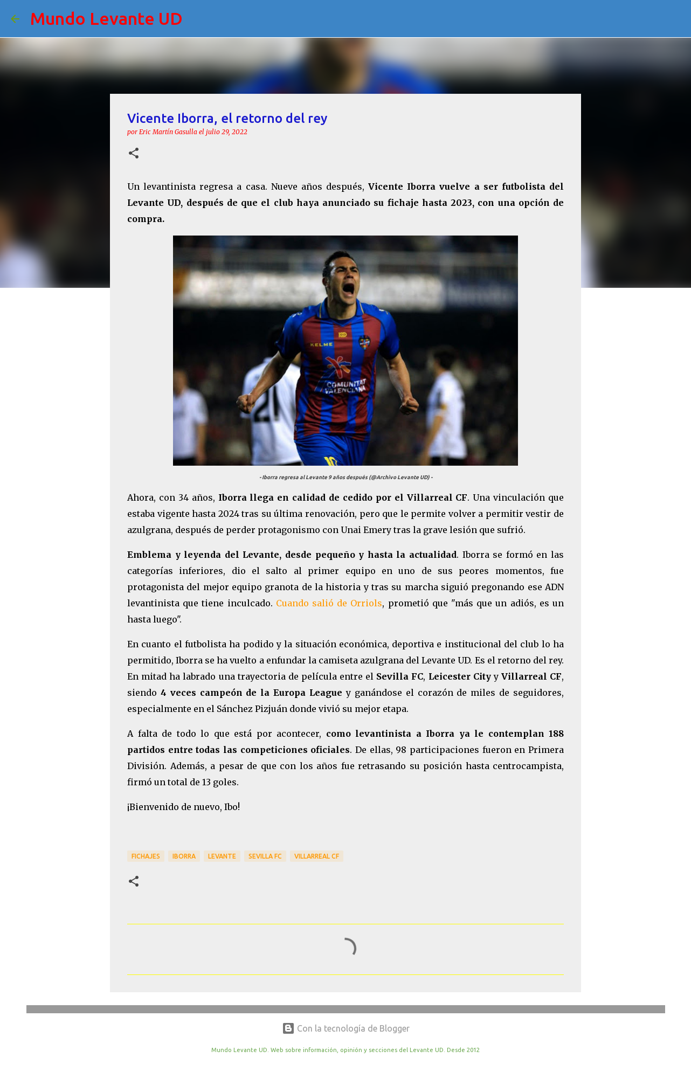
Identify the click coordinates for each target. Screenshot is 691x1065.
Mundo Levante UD (106, 18)
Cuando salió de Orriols (329, 603)
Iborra (184, 856)
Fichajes (146, 856)
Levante (222, 856)
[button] (133, 154)
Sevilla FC (265, 856)
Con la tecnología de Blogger (346, 1028)
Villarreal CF (316, 856)
